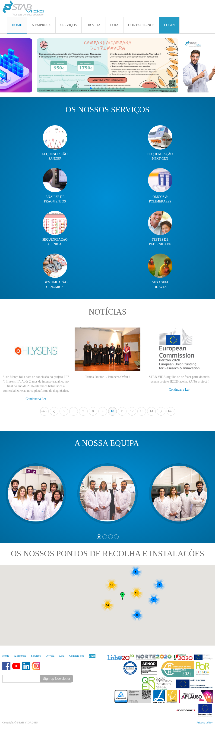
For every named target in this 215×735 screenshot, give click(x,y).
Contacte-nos (76, 655)
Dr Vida (50, 655)
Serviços (36, 655)
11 (122, 411)
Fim (171, 411)
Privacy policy (204, 722)
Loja (61, 655)
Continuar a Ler (35, 399)
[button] (91, 88)
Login (92, 655)
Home (5, 655)
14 (151, 411)
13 (141, 411)
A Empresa (20, 655)
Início (44, 411)
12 (132, 411)
